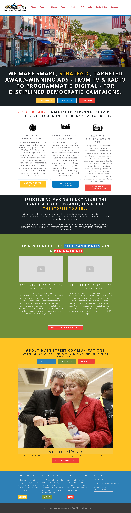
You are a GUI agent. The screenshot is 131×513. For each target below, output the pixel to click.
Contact (114, 7)
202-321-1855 (98, 480)
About (33, 7)
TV (82, 7)
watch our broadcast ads (65, 188)
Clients (54, 7)
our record (67, 100)
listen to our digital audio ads (98, 193)
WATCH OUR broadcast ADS (65, 328)
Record (64, 7)
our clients (45, 100)
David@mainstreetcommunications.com (103, 484)
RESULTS (47, 497)
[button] (43, 7)
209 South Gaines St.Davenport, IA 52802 (101, 488)
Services (74, 7)
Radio (90, 7)
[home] (15, 7)
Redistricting (101, 7)
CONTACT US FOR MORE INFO (32, 186)
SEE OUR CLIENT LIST (65, 460)
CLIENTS (22, 497)
